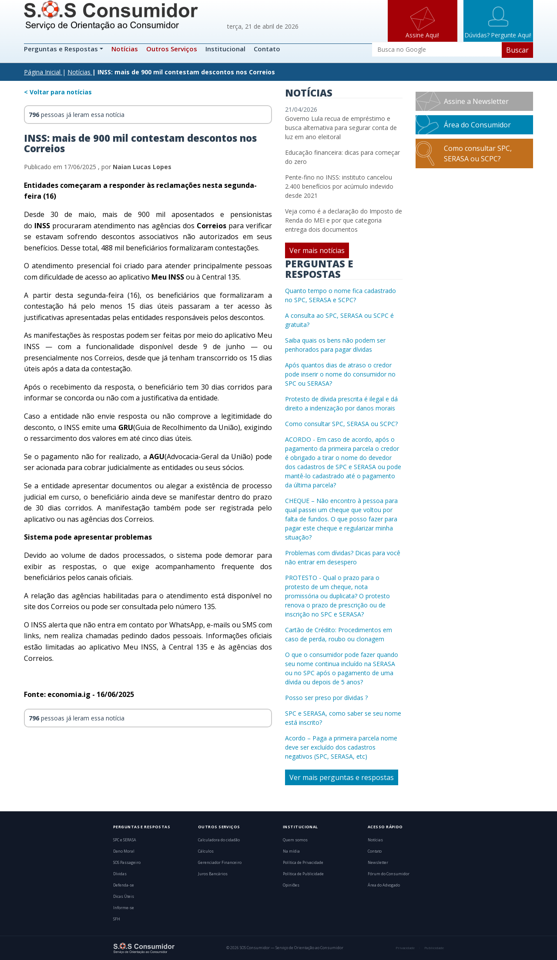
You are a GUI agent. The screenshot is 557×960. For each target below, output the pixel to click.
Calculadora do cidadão (219, 840)
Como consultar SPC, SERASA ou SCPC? (341, 424)
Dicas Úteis (123, 896)
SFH (116, 919)
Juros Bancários (213, 874)
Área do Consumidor (477, 125)
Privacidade (405, 948)
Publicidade (434, 948)
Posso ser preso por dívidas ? (326, 697)
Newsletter (378, 862)
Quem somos (295, 840)
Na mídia (291, 851)
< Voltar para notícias (58, 92)
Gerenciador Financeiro (220, 862)
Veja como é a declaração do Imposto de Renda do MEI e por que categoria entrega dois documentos (343, 220)
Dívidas (120, 874)
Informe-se (123, 907)
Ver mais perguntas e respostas (341, 777)
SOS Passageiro (127, 862)
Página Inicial (42, 72)
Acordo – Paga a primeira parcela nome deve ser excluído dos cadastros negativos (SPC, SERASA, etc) (341, 747)
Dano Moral (123, 851)
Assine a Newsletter (476, 101)
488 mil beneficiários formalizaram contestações (179, 248)
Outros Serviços (171, 48)
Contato (267, 48)
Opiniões (291, 885)
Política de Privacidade (303, 862)
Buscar (517, 50)
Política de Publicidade (303, 874)
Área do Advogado (384, 885)
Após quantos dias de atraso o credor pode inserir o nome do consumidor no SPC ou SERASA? (340, 374)
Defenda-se (123, 885)
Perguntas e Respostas (62, 48)
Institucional (225, 48)
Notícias (124, 48)
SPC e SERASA (124, 840)
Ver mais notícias (317, 250)
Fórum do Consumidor (388, 874)
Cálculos (206, 851)
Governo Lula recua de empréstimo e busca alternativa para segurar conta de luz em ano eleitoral (341, 127)
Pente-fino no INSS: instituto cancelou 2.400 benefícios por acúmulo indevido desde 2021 (339, 186)
